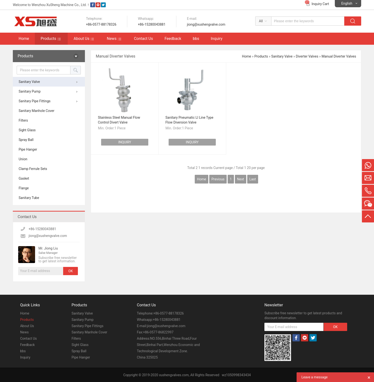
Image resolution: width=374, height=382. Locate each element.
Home (24, 38)
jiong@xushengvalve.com (206, 24)
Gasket (24, 178)
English (346, 3)
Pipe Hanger (28, 149)
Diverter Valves (307, 56)
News (111, 38)
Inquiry (216, 38)
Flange (24, 188)
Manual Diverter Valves (339, 56)
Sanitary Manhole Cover (36, 111)
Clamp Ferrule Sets (33, 169)
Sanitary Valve (29, 82)
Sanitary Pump (30, 91)
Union (23, 159)
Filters (23, 120)
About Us (81, 38)
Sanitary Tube (29, 198)
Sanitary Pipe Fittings (35, 101)
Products (48, 38)
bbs (196, 38)
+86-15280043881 (151, 24)
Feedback (173, 38)
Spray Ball (26, 140)
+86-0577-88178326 (101, 24)
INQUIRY (124, 148)
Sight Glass (27, 130)
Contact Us (143, 38)
